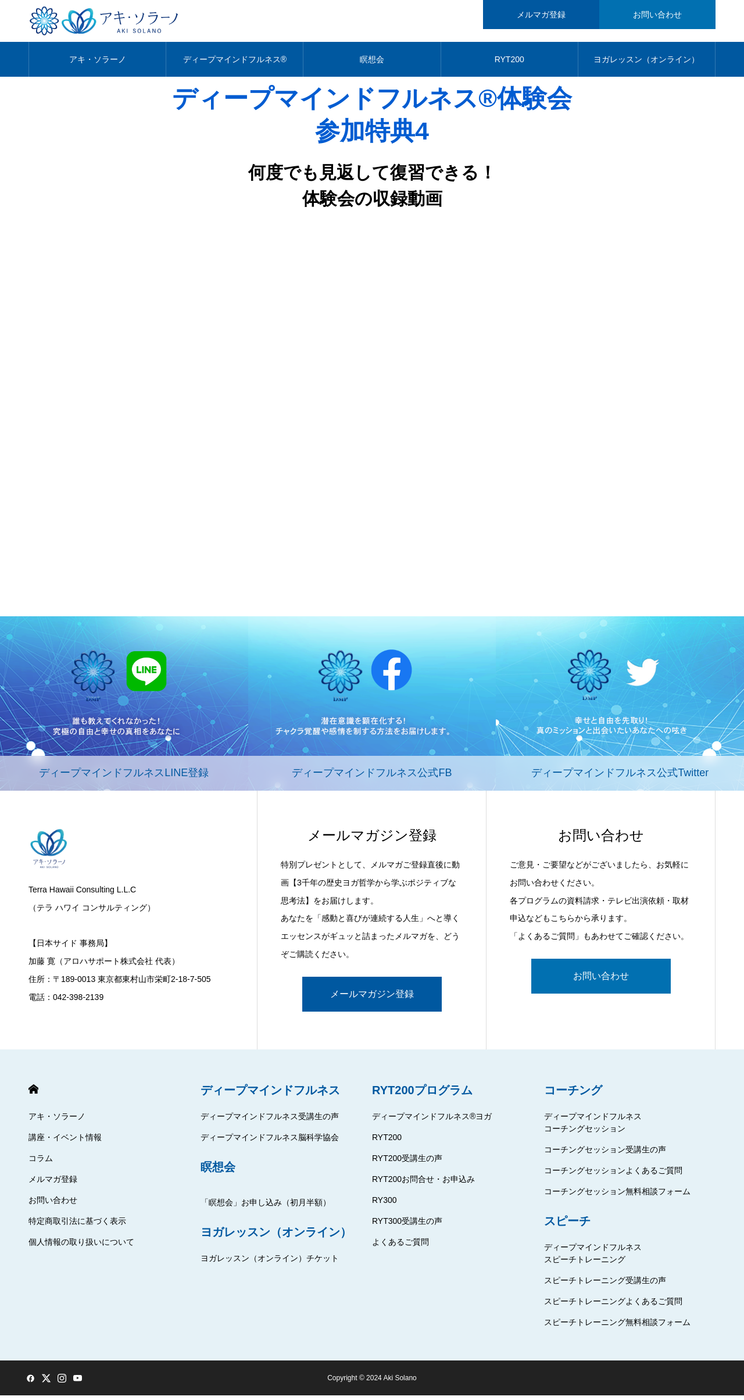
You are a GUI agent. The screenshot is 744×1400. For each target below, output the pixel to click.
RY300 (384, 1204)
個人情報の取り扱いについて (81, 1246)
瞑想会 (372, 64)
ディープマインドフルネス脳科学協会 (270, 1142)
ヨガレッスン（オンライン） (646, 64)
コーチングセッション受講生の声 (605, 1154)
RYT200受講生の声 (407, 1162)
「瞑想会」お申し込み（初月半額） (266, 1207)
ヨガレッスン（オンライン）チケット (270, 1262)
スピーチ (567, 1225)
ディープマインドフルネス (270, 1094)
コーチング (573, 1094)
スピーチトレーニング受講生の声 (605, 1285)
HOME (33, 1094)
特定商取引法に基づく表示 (77, 1225)
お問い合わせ (601, 980)
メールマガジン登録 (372, 998)
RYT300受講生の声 (407, 1225)
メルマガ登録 (52, 1183)
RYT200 (509, 64)
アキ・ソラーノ (97, 64)
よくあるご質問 (400, 1246)
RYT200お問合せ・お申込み (423, 1183)
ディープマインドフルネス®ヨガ (432, 1121)
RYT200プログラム (422, 1094)
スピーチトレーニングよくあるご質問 (613, 1305)
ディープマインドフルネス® (235, 64)
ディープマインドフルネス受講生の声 (270, 1121)
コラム (40, 1162)
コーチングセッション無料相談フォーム (617, 1196)
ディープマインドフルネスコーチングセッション (593, 1127)
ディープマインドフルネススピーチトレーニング (593, 1258)
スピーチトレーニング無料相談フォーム (617, 1326)
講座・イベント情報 (65, 1142)
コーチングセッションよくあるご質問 (613, 1175)
